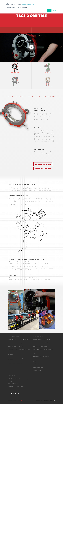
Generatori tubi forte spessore (40, 346)
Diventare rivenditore (38, 364)
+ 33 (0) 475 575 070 (19, 386)
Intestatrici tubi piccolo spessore (17, 343)
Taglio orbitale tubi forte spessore (41, 339)
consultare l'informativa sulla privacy (28, 4)
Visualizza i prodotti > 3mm (43, 168)
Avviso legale (46, 400)
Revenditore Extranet (37, 367)
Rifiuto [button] (54, 10)
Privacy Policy (52, 400)
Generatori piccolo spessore (15, 346)
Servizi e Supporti (36, 370)
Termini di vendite (38, 400)
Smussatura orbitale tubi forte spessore (43, 343)
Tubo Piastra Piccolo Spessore (16, 363)
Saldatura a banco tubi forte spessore (42, 349)
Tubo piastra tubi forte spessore (41, 356)
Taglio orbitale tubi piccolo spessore (18, 339)
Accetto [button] (49, 10)
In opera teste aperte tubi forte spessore (43, 353)
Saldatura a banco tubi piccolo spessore (19, 349)
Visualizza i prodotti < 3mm (43, 164)
